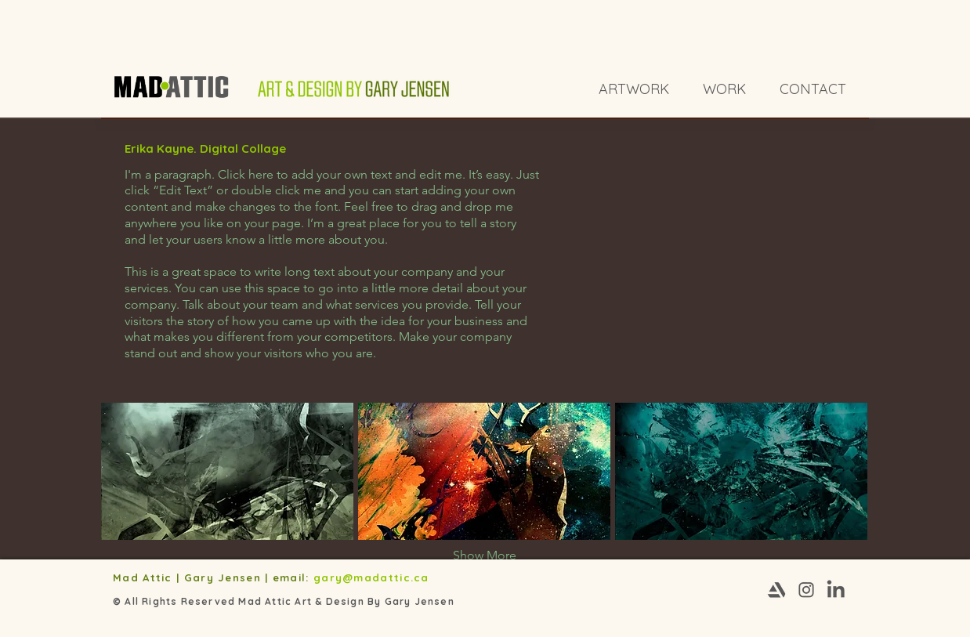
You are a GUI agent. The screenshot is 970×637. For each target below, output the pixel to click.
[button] (227, 471)
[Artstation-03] (776, 590)
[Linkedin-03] (836, 590)
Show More (484, 555)
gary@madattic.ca (373, 577)
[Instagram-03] (806, 590)
